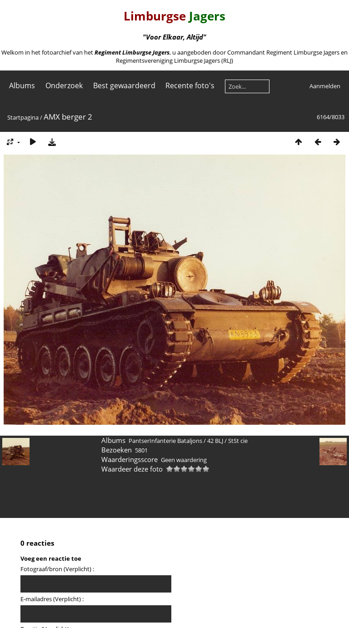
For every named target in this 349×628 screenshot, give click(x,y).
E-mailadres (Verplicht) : (52, 599)
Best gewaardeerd (124, 85)
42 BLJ (215, 441)
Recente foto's (189, 85)
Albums (22, 85)
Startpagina (23, 117)
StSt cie (238, 441)
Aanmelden (324, 86)
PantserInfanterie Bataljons (165, 441)
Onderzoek (64, 85)
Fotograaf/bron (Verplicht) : (57, 569)
